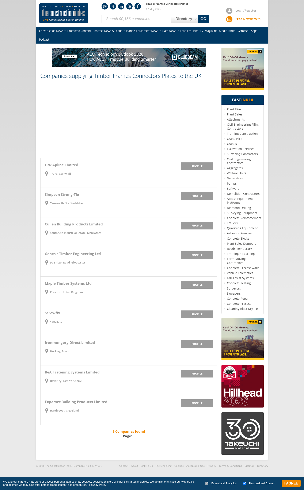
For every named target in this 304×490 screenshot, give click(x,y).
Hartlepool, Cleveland (64, 410)
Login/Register (245, 10)
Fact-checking (164, 466)
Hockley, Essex (59, 351)
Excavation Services (240, 149)
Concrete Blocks (238, 238)
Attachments (236, 119)
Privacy (212, 466)
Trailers (232, 223)
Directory (262, 466)
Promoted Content (79, 31)
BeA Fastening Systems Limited (72, 372)
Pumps (232, 183)
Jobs (195, 31)
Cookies (179, 466)
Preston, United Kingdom (66, 292)
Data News (169, 31)
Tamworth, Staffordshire (66, 203)
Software (233, 189)
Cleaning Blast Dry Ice (242, 309)
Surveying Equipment (242, 213)
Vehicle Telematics (240, 273)
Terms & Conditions (230, 466)
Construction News (51, 31)
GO (203, 19)
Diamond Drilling (239, 208)
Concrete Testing (239, 283)
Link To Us (147, 466)
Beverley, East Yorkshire (66, 381)
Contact (123, 466)
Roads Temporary (239, 249)
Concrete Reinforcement (244, 218)
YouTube (129, 6)
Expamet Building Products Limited (76, 401)
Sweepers (234, 293)
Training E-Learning (241, 254)
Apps (254, 31)
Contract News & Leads (107, 31)
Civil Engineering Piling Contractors (243, 126)
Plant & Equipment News (142, 31)
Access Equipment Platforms (240, 201)
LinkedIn (121, 6)
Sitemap (249, 466)
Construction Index (63, 13)
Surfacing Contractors (242, 154)
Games (242, 31)
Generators (235, 178)
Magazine (211, 31)
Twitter (113, 6)
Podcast (44, 39)
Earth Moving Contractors (236, 261)
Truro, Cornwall (60, 174)
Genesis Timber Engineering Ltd (73, 253)
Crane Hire (234, 139)
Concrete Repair (238, 298)
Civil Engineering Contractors (239, 161)
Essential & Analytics (221, 483)
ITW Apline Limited (61, 164)
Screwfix (52, 312)
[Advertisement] (128, 120)
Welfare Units (236, 173)
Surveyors (234, 288)
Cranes (232, 144)
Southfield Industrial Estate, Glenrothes (75, 233)
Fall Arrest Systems (240, 278)
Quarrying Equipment (242, 228)
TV (201, 31)
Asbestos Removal (239, 233)
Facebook (137, 6)
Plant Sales (234, 114)
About (134, 466)
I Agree (291, 483)
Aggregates (235, 168)
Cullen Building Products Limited (74, 224)
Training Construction (242, 134)
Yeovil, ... (56, 322)
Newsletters (248, 19)
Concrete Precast (239, 304)
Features (185, 31)
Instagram (105, 6)
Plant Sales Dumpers (241, 244)
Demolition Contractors (243, 194)
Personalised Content (259, 483)
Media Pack (226, 31)
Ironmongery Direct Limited (70, 342)
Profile (196, 166)
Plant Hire (234, 109)
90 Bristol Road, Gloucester (67, 262)
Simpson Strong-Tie (62, 194)
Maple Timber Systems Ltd (68, 283)
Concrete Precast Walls (243, 268)
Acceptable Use (195, 466)
